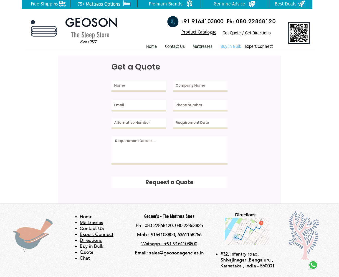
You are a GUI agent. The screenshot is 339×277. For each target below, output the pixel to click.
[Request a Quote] (169, 182)
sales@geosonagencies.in (176, 253)
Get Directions (258, 33)
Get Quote (232, 33)
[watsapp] (313, 265)
